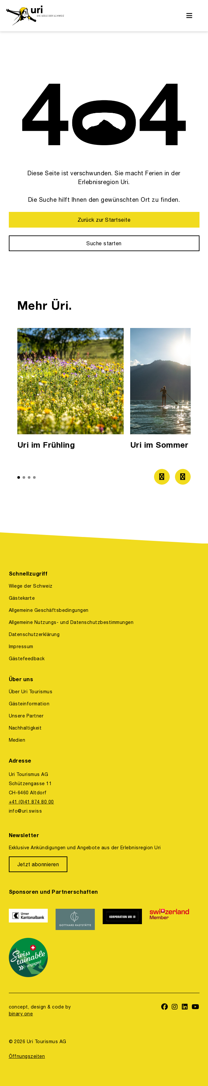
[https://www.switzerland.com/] (169, 919)
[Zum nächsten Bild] (183, 477)
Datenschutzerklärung (34, 634)
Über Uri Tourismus (31, 691)
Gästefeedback (27, 658)
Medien (17, 740)
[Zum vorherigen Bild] (162, 477)
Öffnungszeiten (27, 1056)
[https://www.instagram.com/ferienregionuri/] (175, 1007)
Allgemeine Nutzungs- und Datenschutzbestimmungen (71, 622)
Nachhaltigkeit (25, 728)
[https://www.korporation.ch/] (122, 919)
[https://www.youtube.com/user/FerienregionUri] (195, 1007)
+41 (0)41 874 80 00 (31, 801)
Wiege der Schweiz (31, 586)
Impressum (21, 646)
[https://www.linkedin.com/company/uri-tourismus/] (185, 1007)
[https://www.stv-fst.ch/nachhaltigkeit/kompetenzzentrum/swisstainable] (28, 957)
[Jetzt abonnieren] (38, 864)
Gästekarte (22, 598)
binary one (21, 1013)
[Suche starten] (104, 243)
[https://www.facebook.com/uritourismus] (164, 1007)
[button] (18, 477)
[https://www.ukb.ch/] (28, 919)
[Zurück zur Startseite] (104, 220)
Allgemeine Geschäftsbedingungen (49, 610)
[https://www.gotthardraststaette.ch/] (75, 919)
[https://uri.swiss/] (34, 15)
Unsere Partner (26, 715)
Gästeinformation (29, 703)
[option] (70, 390)
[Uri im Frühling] (70, 390)
